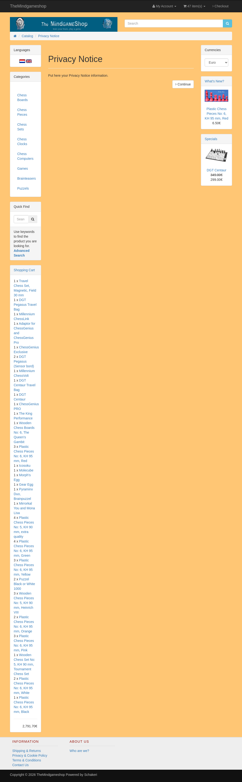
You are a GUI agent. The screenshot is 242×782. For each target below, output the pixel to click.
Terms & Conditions (26, 760)
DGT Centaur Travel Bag (24, 385)
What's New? (214, 81)
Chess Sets (22, 127)
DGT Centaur (216, 170)
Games (22, 168)
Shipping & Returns (26, 751)
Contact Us (20, 765)
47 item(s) (194, 6)
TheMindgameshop (28, 6)
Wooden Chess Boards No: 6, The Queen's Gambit (24, 432)
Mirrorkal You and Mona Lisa (24, 508)
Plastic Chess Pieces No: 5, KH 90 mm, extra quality (24, 527)
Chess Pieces (22, 112)
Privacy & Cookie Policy (29, 755)
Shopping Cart (24, 270)
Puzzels (23, 188)
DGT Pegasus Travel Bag (25, 304)
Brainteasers (26, 178)
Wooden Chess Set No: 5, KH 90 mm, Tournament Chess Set (24, 664)
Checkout (220, 6)
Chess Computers (25, 156)
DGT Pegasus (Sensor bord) (24, 361)
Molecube (26, 470)
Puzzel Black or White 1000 (24, 584)
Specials (211, 139)
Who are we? (79, 751)
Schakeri (90, 775)
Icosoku (24, 465)
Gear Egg (26, 484)
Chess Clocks (22, 141)
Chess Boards (22, 97)
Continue (183, 84)
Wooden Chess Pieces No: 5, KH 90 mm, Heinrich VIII (24, 602)
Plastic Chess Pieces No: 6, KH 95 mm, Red (216, 113)
